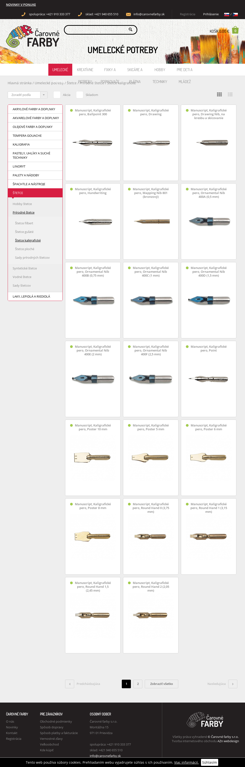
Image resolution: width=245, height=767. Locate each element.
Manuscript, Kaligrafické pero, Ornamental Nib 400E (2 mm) (93, 350)
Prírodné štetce (92, 83)
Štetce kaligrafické (121, 83)
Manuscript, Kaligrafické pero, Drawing (151, 112)
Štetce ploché (24, 249)
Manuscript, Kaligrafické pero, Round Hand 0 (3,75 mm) (151, 508)
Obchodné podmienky (56, 721)
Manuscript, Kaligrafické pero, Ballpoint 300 (93, 112)
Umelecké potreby (60, 71)
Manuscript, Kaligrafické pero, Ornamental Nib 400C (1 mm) (151, 272)
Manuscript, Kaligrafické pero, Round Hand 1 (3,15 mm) (208, 508)
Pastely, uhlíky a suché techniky (31, 155)
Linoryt (19, 166)
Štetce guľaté (24, 232)
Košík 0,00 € (224, 30)
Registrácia (187, 14)
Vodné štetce (22, 277)
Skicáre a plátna (135, 71)
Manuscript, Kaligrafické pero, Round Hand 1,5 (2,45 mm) (93, 587)
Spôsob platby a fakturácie (59, 733)
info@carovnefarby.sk (149, 14)
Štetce (72, 83)
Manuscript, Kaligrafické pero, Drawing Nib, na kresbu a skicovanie (209, 114)
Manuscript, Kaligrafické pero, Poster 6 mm (209, 427)
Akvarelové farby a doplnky (36, 118)
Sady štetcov (22, 285)
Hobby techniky (160, 71)
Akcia (61, 94)
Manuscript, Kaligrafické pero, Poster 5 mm (151, 427)
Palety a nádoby (26, 175)
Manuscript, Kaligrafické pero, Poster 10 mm (93, 427)
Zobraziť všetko (161, 684)
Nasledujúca (222, 684)
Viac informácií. (186, 762)
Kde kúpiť (47, 750)
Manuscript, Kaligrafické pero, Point (209, 348)
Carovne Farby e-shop (32, 29)
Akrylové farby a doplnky (34, 109)
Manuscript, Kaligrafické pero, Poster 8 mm (93, 506)
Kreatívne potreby (85, 71)
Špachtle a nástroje (29, 184)
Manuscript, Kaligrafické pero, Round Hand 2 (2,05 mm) (151, 587)
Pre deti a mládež (185, 71)
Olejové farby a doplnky (32, 127)
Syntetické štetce (25, 268)
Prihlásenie (211, 14)
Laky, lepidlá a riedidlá (31, 296)
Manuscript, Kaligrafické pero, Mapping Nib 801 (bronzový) (151, 193)
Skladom (87, 94)
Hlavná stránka (20, 83)
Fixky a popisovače (110, 71)
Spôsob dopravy (51, 727)
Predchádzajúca (82, 684)
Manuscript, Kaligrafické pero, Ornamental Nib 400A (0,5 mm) (209, 193)
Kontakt (11, 733)
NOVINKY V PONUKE (21, 5)
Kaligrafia (21, 144)
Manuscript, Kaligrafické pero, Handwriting (93, 191)
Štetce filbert (24, 223)
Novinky (12, 727)
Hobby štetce (22, 204)
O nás (10, 721)
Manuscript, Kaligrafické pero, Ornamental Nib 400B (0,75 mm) (93, 272)
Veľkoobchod (49, 744)
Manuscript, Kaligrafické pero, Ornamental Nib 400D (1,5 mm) (209, 272)
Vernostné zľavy (51, 738)
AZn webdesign (228, 741)
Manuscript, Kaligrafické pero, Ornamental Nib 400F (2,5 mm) (151, 350)
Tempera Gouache (27, 135)
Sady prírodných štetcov (32, 257)
